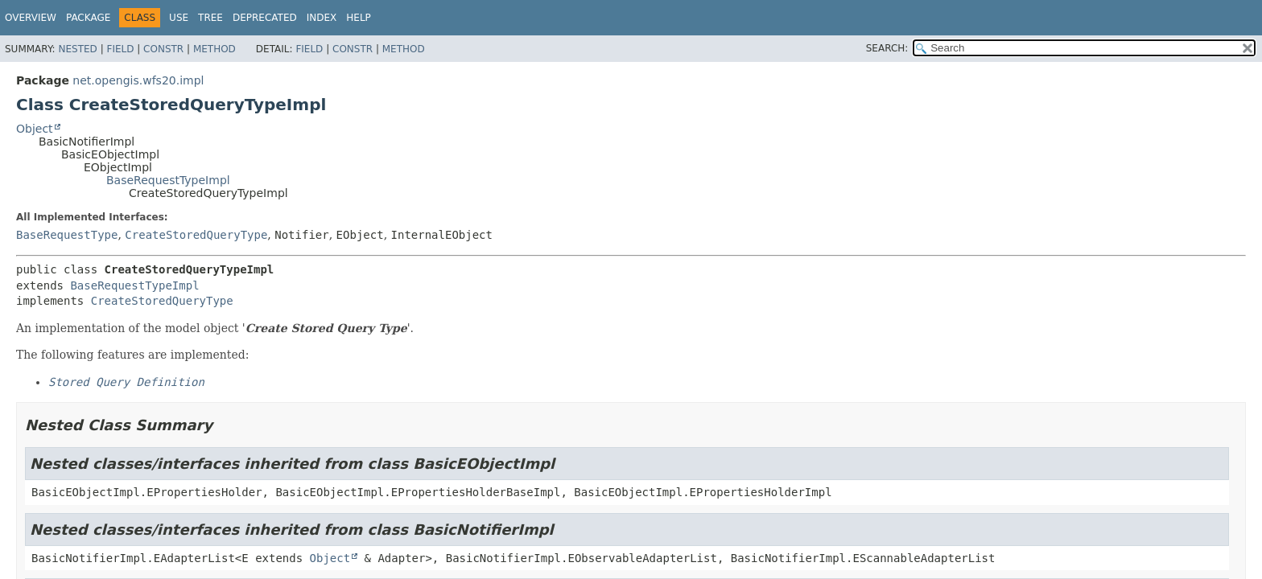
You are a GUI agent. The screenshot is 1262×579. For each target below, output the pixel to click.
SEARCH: (887, 48)
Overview (30, 17)
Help (358, 17)
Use (178, 17)
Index (322, 17)
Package (88, 17)
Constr (163, 49)
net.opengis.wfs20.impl (138, 80)
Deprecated (265, 17)
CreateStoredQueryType (196, 234)
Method (214, 49)
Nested (77, 49)
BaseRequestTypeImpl (168, 180)
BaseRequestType (67, 234)
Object (34, 128)
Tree (210, 17)
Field (120, 49)
